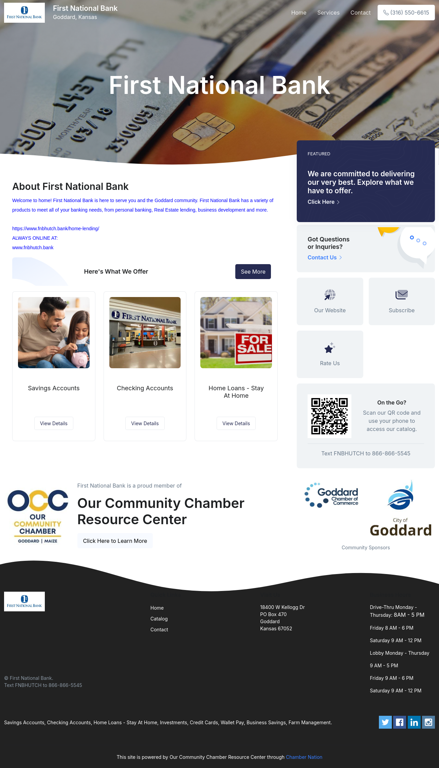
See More (253, 271)
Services (328, 12)
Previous (291, 507)
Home (299, 12)
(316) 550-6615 (406, 12)
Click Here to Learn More (115, 540)
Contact (360, 12)
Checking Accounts (145, 388)
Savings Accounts (53, 388)
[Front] (26, 13)
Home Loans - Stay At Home (236, 392)
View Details (54, 423)
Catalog (159, 619)
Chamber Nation (304, 757)
